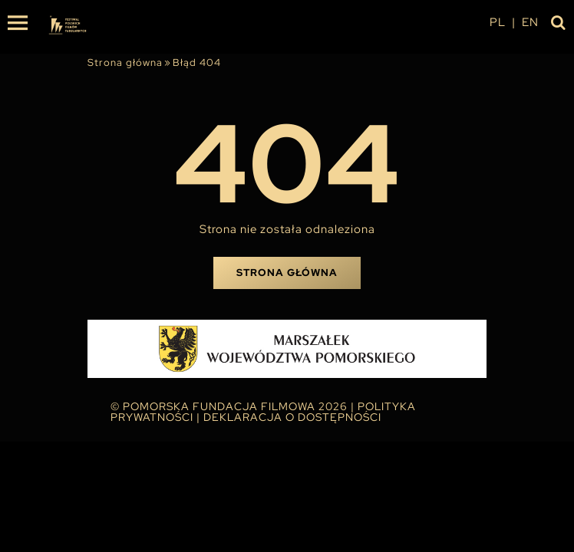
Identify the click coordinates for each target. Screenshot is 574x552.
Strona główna (125, 62)
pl (498, 22)
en (530, 22)
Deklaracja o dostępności (292, 417)
